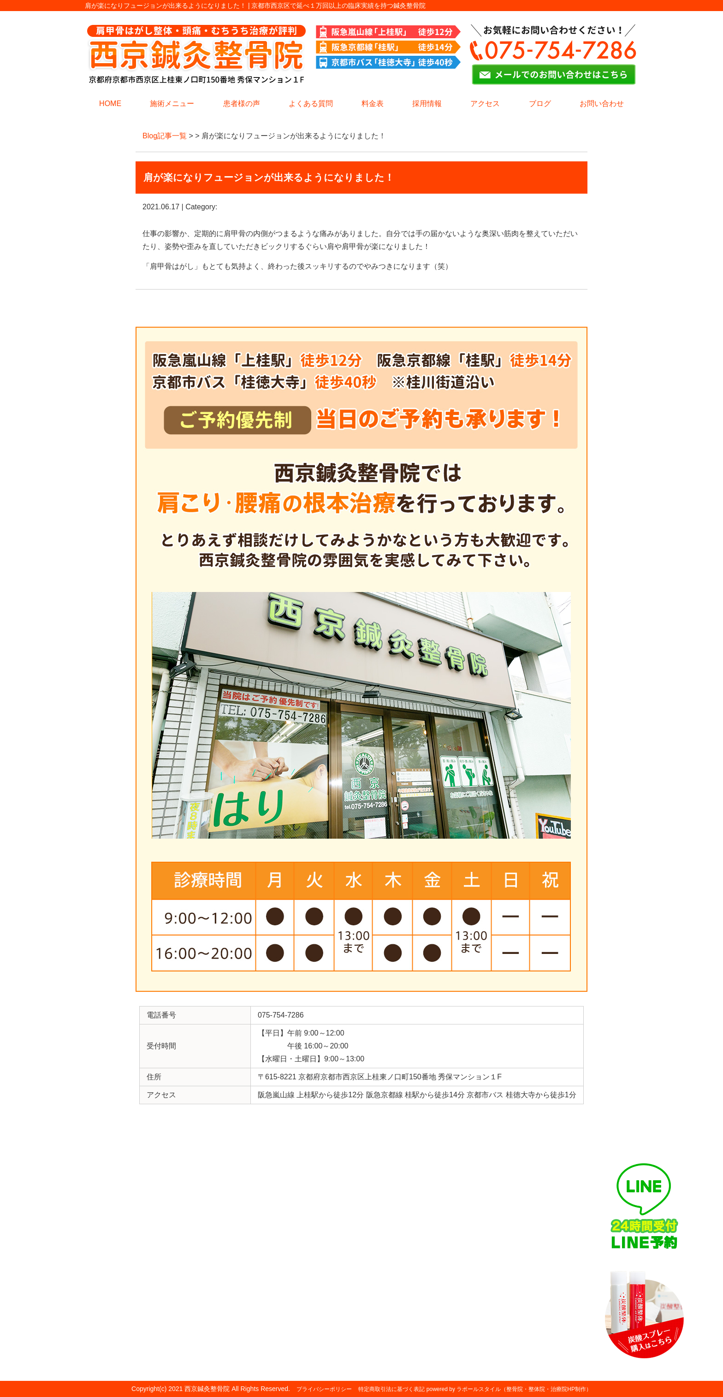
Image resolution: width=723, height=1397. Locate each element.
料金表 (373, 103)
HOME (110, 103)
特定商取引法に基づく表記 (391, 1389)
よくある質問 (311, 103)
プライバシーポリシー (324, 1389)
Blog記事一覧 (164, 136)
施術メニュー (172, 103)
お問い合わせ (602, 103)
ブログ (540, 103)
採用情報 (427, 103)
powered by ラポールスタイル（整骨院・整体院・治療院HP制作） (509, 1389)
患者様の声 (241, 103)
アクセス (485, 103)
